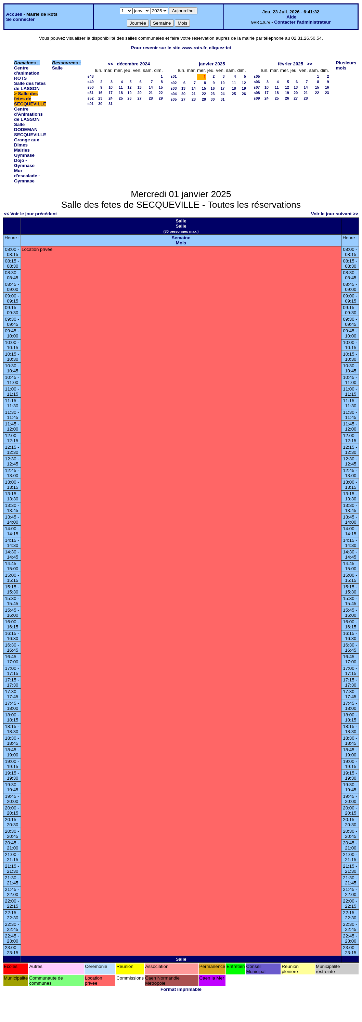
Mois (181, 242)
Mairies (22, 150)
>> (309, 63)
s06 (257, 82)
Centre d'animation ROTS (26, 73)
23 (100, 98)
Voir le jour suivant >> (334, 213)
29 (161, 98)
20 (140, 93)
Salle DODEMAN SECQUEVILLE (30, 129)
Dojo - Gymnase (24, 163)
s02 (174, 83)
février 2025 (290, 63)
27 (140, 98)
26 (130, 98)
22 (161, 93)
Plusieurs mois (346, 65)
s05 (174, 99)
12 (130, 87)
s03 (174, 88)
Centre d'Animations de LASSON (28, 114)
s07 (257, 87)
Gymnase (24, 155)
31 (110, 104)
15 (161, 87)
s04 (174, 94)
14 (151, 87)
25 (121, 98)
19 (130, 93)
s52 (91, 98)
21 (151, 93)
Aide (291, 17)
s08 (257, 93)
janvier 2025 (212, 63)
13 (140, 87)
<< (110, 63)
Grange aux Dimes (26, 142)
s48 (91, 76)
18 (121, 93)
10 (110, 87)
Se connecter (20, 19)
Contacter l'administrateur (302, 22)
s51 (91, 93)
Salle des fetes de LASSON (30, 86)
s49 (91, 82)
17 (110, 93)
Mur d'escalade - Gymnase (27, 175)
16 (100, 93)
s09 (257, 98)
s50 (91, 87)
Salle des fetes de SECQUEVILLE (30, 98)
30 (100, 104)
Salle (57, 68)
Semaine (181, 237)
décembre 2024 (133, 63)
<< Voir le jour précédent (30, 213)
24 (110, 98)
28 (151, 98)
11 (121, 87)
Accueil (14, 14)
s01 (91, 104)
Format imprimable (181, 989)
